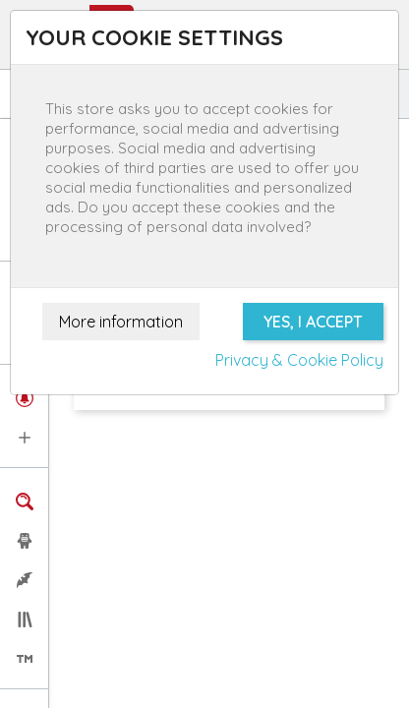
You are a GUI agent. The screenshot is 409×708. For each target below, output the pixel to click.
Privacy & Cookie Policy (299, 360)
